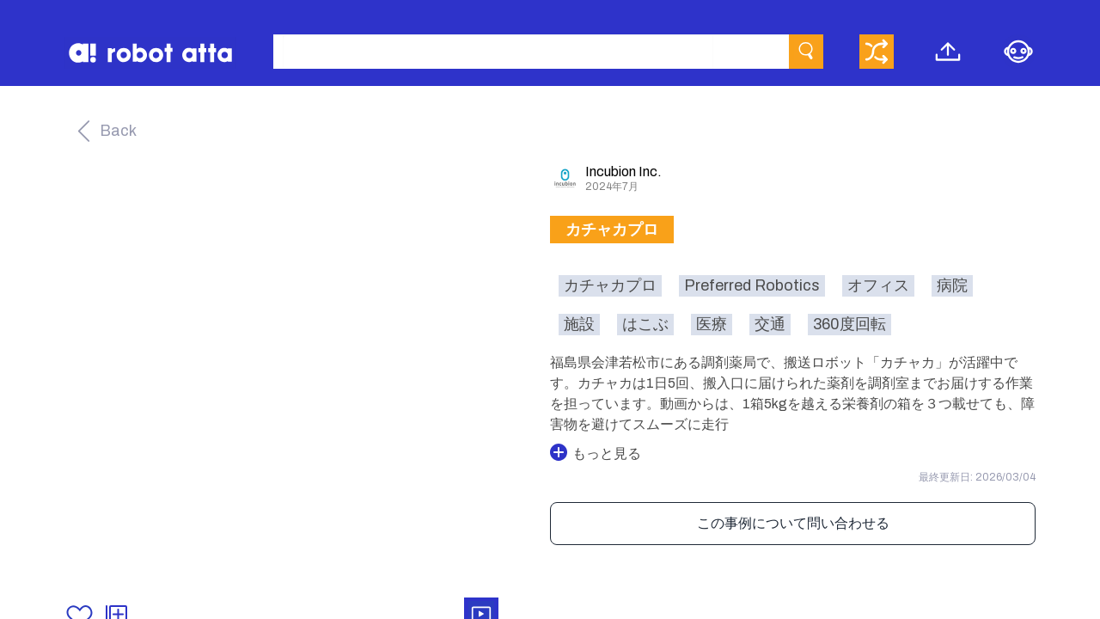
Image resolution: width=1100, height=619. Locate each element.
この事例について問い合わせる (793, 523)
